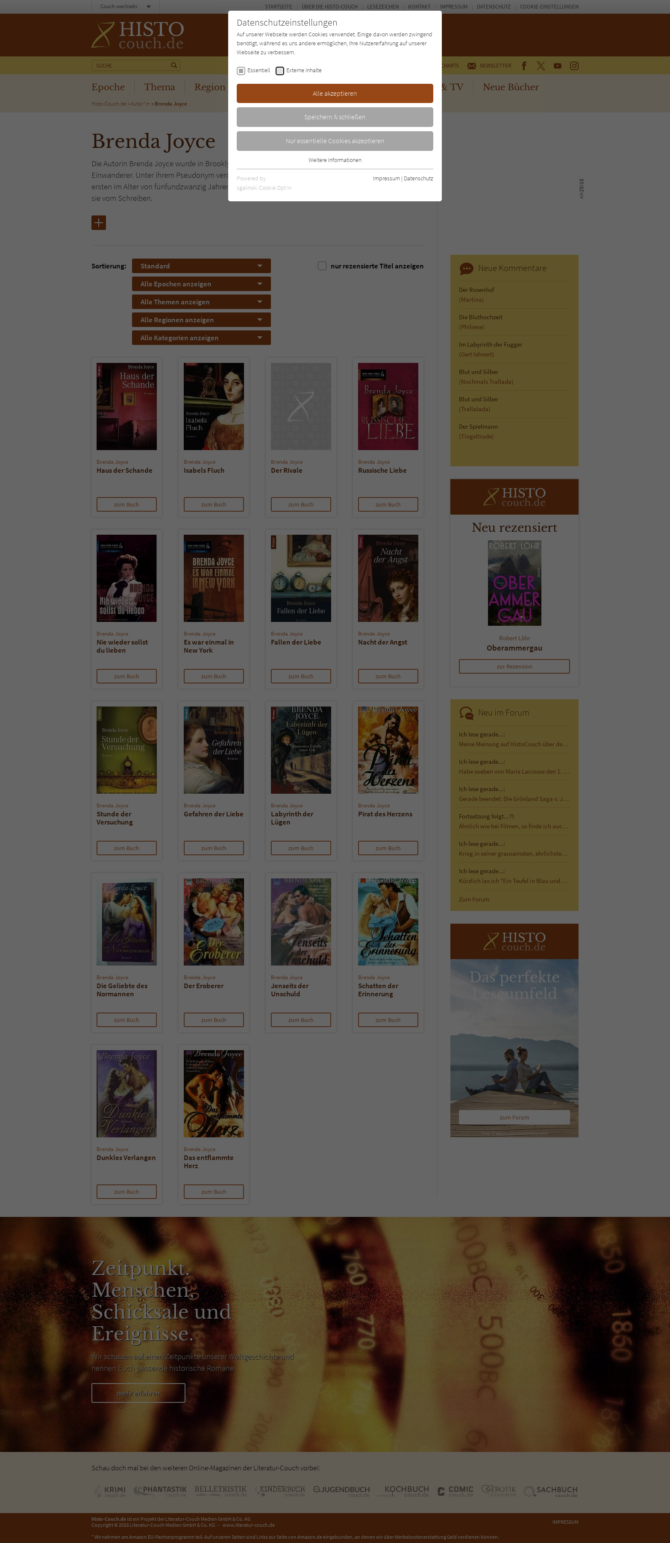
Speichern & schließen (335, 116)
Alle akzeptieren (335, 93)
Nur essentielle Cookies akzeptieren (335, 140)
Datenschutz (418, 178)
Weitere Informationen (335, 160)
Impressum (386, 178)
